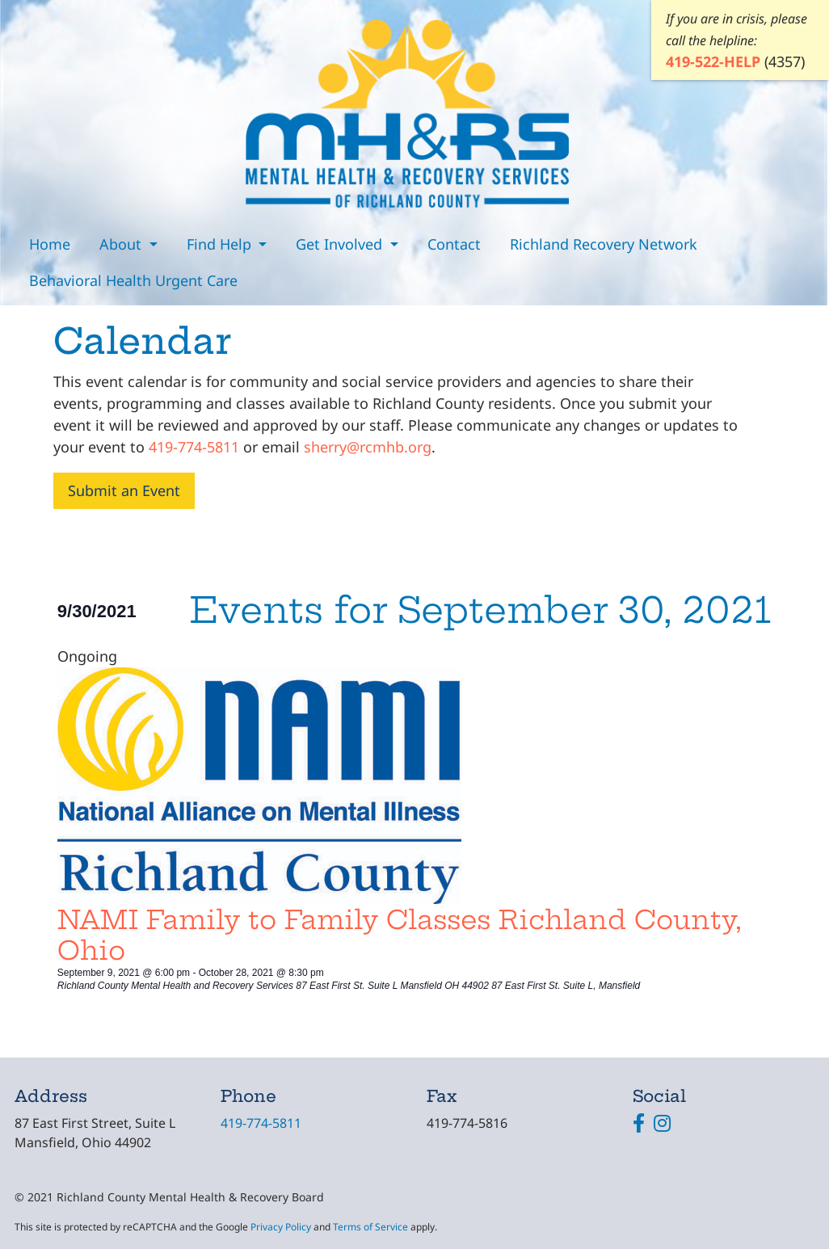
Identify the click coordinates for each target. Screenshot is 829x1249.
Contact (454, 244)
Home (49, 244)
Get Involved (341, 244)
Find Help (221, 244)
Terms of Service (370, 1227)
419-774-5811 (194, 446)
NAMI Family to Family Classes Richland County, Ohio (399, 934)
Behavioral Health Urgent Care (133, 280)
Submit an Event (124, 490)
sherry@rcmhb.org (367, 446)
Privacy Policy (280, 1227)
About (122, 244)
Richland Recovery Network (603, 244)
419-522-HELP (713, 61)
